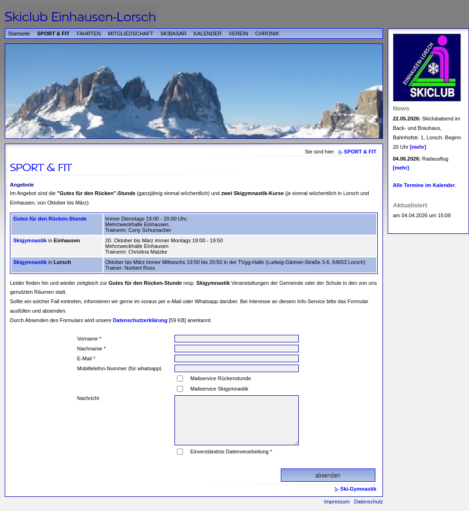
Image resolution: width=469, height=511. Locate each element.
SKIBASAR (173, 33)
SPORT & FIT (53, 33)
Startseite (19, 33)
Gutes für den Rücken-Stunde (50, 218)
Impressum (336, 501)
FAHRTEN (89, 33)
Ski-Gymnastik (358, 489)
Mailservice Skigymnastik (219, 389)
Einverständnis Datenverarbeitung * (231, 451)
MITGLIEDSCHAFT (130, 33)
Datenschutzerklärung (140, 320)
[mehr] (418, 147)
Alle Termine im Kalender (424, 185)
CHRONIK (267, 33)
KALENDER (207, 33)
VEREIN (238, 33)
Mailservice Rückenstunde (220, 378)
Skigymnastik (30, 240)
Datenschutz (368, 501)
